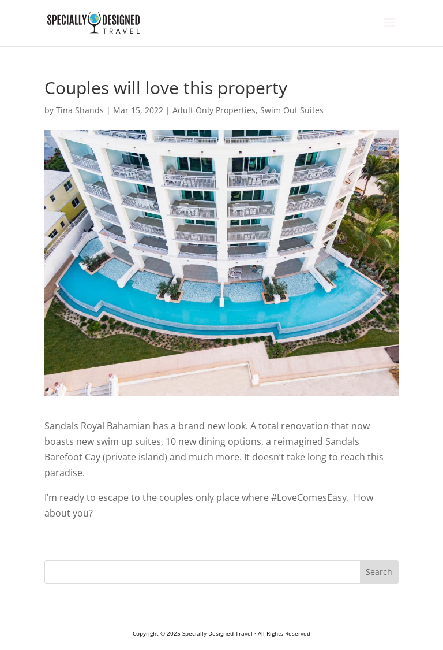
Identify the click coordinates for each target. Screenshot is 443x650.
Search (379, 571)
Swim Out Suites (292, 110)
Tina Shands (80, 110)
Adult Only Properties (214, 110)
